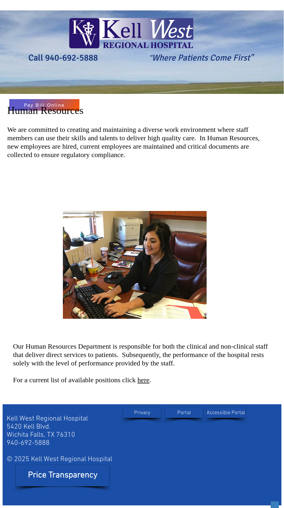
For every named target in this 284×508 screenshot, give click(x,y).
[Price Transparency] (62, 475)
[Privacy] (142, 413)
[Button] (275, 504)
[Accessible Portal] (226, 413)
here (143, 380)
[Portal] (184, 413)
